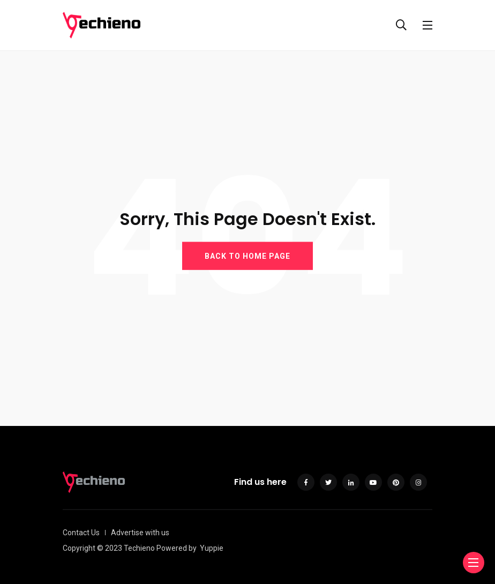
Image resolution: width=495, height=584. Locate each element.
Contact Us (81, 532)
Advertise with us (140, 532)
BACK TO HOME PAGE (247, 255)
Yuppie (211, 548)
